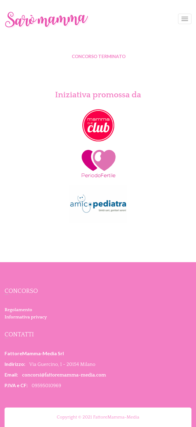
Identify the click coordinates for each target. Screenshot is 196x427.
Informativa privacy (26, 317)
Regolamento (18, 309)
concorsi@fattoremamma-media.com (64, 375)
